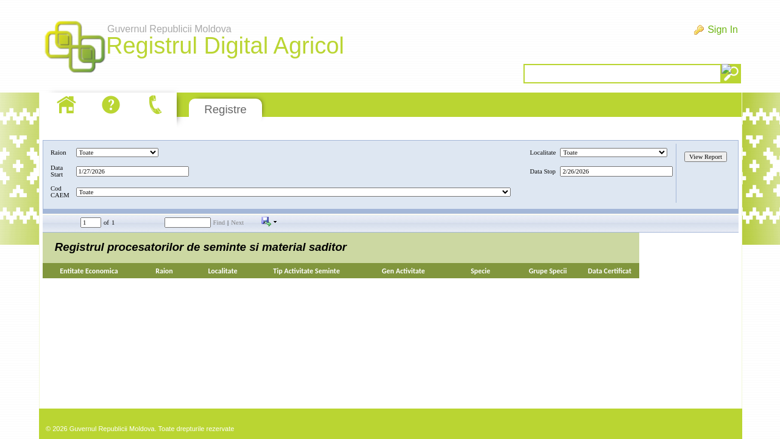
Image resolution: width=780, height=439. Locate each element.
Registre (225, 109)
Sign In (722, 29)
